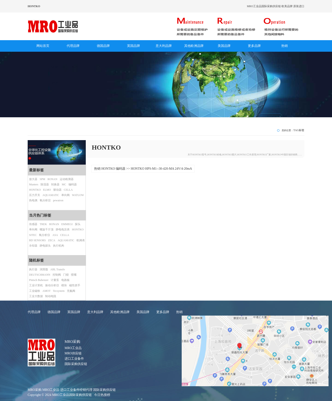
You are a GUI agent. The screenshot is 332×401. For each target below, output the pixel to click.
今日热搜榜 (102, 395)
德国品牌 (103, 46)
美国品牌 (224, 46)
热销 (284, 46)
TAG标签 (298, 130)
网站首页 (42, 46)
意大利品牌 (164, 46)
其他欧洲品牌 (194, 46)
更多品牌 (254, 46)
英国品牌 (133, 46)
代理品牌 (73, 46)
